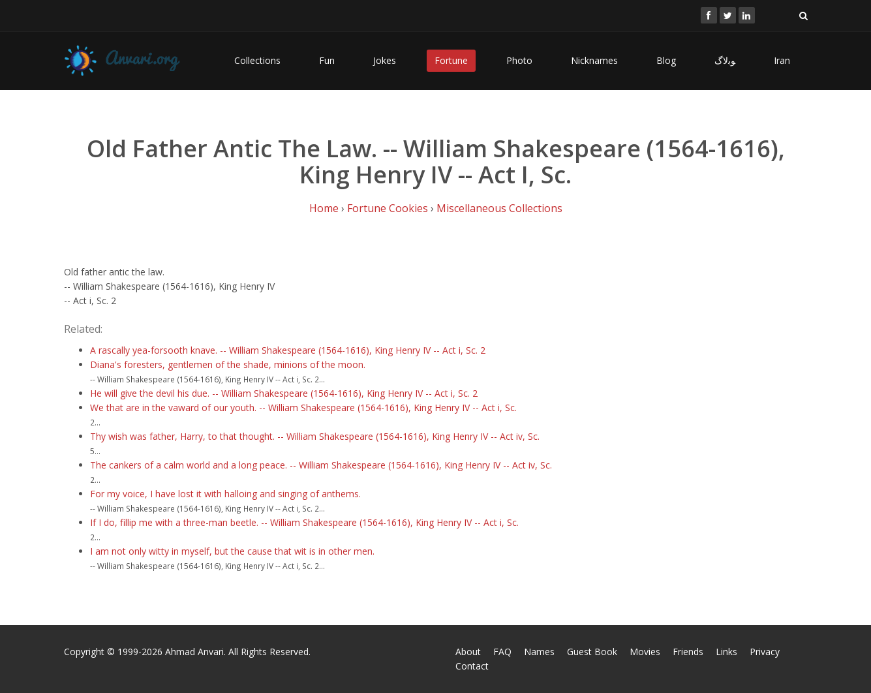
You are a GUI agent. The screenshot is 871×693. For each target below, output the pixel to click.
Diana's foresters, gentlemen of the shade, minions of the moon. (227, 364)
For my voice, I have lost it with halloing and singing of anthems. (225, 493)
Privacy (765, 651)
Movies (645, 651)
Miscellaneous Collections (499, 208)
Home (324, 208)
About (468, 651)
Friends (688, 651)
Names (539, 651)
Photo (519, 60)
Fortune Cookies (387, 208)
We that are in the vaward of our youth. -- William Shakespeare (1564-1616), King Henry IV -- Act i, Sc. (303, 407)
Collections (257, 60)
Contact (472, 666)
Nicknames (594, 60)
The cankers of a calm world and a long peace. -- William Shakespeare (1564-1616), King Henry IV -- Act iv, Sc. (321, 465)
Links (726, 651)
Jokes (384, 60)
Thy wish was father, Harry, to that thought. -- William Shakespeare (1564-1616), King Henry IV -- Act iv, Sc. (315, 436)
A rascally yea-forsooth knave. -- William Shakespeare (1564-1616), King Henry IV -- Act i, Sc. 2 (287, 350)
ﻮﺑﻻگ (724, 60)
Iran (782, 60)
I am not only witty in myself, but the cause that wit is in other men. (232, 551)
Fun (327, 60)
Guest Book (592, 651)
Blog (666, 60)
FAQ (502, 651)
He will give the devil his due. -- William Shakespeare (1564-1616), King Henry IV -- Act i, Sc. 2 (284, 393)
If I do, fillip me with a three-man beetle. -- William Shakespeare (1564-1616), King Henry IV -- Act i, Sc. (304, 522)
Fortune (451, 60)
